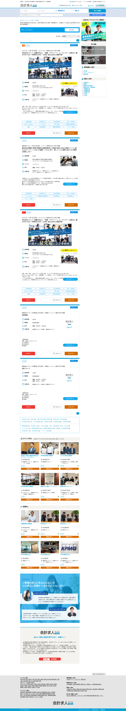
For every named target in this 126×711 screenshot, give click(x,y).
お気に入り (57, 133)
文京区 (29, 685)
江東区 (33, 687)
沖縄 (40, 681)
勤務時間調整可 (36, 428)
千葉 (33, 679)
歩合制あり (31, 697)
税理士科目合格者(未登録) (43, 419)
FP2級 (85, 95)
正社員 (85, 71)
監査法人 (89, 684)
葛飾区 (22, 687)
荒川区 (54, 685)
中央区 (35, 684)
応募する (28, 133)
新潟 (50, 679)
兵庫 (24, 681)
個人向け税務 (70, 695)
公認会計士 (25, 419)
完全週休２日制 (36, 692)
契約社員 (86, 74)
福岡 (37, 681)
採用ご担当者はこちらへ (100, 1)
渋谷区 (39, 684)
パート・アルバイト (89, 72)
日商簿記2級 (56, 421)
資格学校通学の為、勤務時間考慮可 (47, 695)
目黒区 (47, 684)
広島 (29, 681)
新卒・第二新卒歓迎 (25, 695)
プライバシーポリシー (84, 709)
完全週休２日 (34, 426)
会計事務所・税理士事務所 (73, 684)
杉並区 (33, 685)
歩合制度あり (25, 430)
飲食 (75, 695)
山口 (32, 681)
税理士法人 (83, 684)
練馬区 (44, 685)
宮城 (45, 679)
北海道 (41, 679)
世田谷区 (43, 684)
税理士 (32, 419)
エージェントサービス (58, 609)
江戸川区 (37, 687)
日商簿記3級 (66, 421)
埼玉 (36, 679)
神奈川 (30, 679)
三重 (58, 679)
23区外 (32, 682)
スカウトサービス (40, 593)
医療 (91, 695)
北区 (48, 685)
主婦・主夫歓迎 (53, 426)
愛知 (55, 679)
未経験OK (22, 692)
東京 (27, 679)
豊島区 (37, 685)
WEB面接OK (35, 430)
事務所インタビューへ (69, 83)
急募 (57, 428)
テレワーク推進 (45, 430)
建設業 (94, 695)
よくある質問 (88, 1)
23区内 (28, 682)
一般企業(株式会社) (97, 684)
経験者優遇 (25, 426)
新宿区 (22, 685)
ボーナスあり (25, 428)
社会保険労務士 (26, 421)
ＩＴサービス (79, 695)
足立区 (51, 685)
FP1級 (85, 93)
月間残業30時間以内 (48, 428)
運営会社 (102, 709)
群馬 (38, 679)
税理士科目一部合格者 (59, 419)
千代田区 (28, 684)
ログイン (91, 5)
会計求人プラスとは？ (76, 1)
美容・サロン (99, 695)
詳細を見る (71, 133)
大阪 (21, 681)
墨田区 (29, 687)
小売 (85, 695)
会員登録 (50, 659)
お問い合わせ (95, 709)
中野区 (25, 685)
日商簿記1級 (47, 421)
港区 (32, 684)
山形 (47, 679)
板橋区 (41, 685)
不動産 (88, 695)
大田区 (55, 684)
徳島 (34, 681)
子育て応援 (43, 426)
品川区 (51, 684)
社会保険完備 (64, 428)
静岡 (53, 679)
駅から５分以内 (64, 426)
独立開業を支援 (24, 697)
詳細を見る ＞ (30, 468)
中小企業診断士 (37, 421)
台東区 (25, 687)
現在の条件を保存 (97, 14)
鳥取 (27, 681)
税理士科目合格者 (88, 85)
